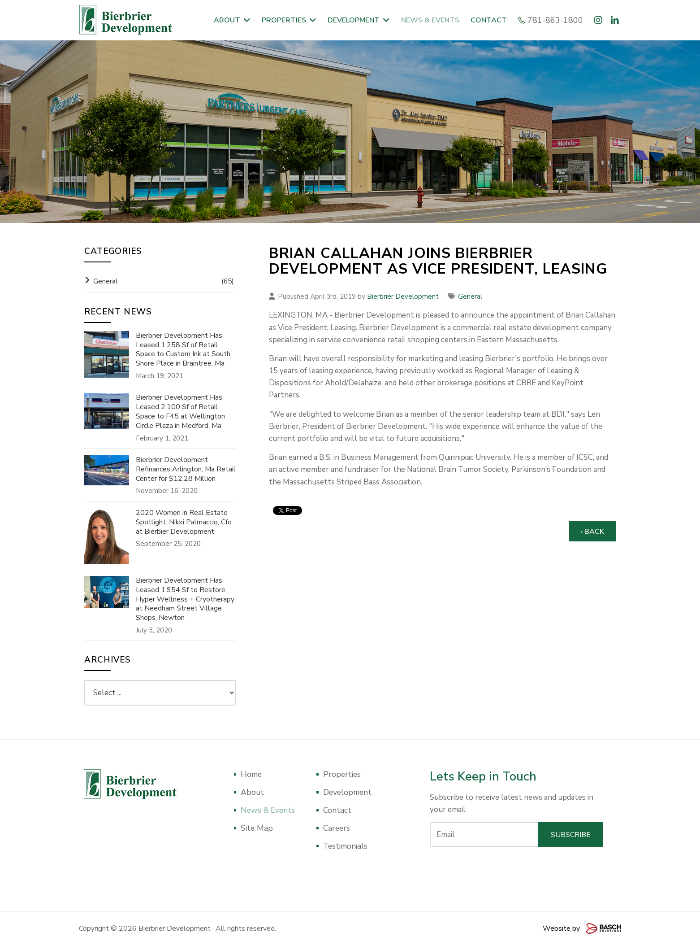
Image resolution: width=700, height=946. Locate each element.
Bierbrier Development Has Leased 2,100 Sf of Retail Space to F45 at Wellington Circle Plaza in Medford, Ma (180, 411)
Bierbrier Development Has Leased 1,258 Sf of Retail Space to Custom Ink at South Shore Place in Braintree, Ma (183, 349)
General (470, 296)
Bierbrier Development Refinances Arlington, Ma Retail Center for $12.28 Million (186, 469)
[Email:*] (484, 834)
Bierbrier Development (403, 296)
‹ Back (592, 531)
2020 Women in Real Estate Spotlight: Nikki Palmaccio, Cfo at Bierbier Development (184, 522)
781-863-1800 (551, 20)
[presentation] (517, 871)
